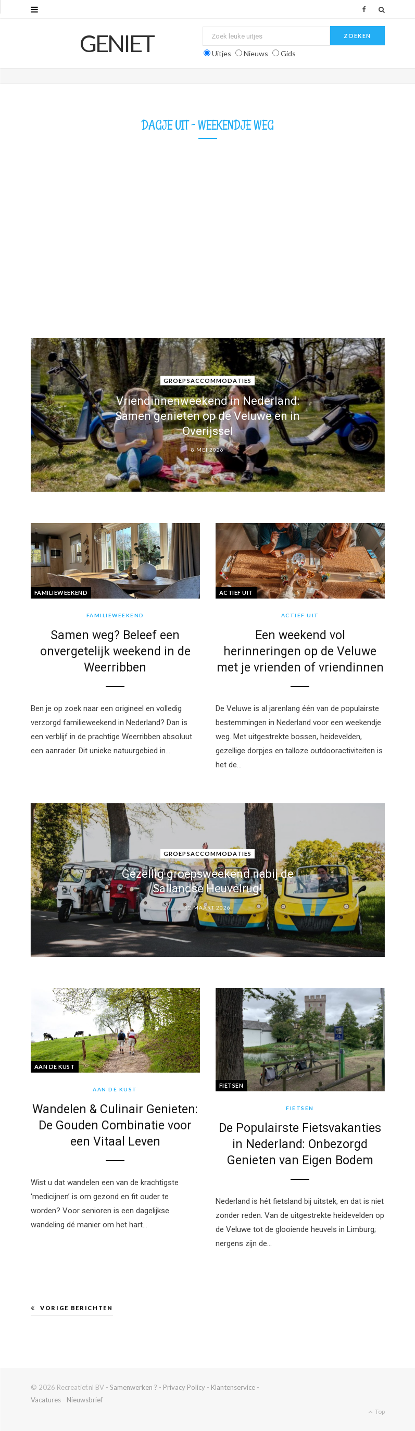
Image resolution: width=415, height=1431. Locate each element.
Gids (288, 53)
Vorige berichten (72, 1307)
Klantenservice (233, 1387)
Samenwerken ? (133, 1387)
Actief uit (236, 592)
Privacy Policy (184, 1387)
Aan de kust (54, 1066)
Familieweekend (61, 592)
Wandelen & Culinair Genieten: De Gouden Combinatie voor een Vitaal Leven (115, 1125)
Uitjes (221, 53)
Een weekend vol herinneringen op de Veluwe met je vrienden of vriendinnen (300, 651)
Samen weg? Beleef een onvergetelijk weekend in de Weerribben (115, 651)
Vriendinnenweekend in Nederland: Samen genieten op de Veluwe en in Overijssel (207, 415)
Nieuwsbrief (85, 1400)
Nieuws (256, 53)
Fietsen (231, 1085)
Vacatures (46, 1400)
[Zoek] (382, 9)
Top (376, 1411)
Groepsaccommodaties (207, 380)
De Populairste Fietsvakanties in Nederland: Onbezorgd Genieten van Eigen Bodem (300, 1144)
